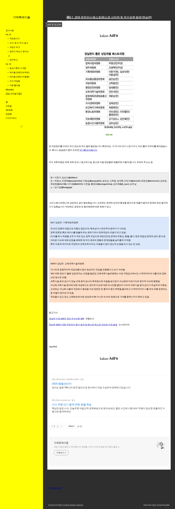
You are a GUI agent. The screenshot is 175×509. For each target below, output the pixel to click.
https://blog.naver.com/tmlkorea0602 (65, 379)
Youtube (73, 505)
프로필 (9, 106)
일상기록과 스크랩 (17, 68)
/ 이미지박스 (11, 118)
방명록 (9, 114)
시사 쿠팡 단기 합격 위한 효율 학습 (72, 404)
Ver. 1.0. (8, 64)
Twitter (59, 505)
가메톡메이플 (21, 17)
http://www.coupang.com (61, 400)
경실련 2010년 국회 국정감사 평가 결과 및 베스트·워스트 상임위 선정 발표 (83, 324)
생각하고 (13, 60)
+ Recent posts (55, 488)
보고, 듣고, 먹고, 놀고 (18, 43)
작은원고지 (14, 38)
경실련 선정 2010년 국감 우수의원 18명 (66, 318)
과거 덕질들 (14, 81)
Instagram (79, 505)
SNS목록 (9, 110)
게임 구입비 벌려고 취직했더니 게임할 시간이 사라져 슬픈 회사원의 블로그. (87, 447)
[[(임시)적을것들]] (14, 94)
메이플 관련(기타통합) (19, 77)
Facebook (66, 505)
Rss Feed (51, 505)
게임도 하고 (14, 47)
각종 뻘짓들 (14, 85)
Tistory (153, 505)
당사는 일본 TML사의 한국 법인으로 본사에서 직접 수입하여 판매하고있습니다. (91, 387)
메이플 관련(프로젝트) (19, 72)
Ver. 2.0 (8, 34)
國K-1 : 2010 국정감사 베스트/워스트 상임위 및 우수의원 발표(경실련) (109, 17)
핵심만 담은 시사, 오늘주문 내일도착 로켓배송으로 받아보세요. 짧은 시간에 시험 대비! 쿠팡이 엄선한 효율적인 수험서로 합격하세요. (108, 410)
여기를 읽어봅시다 (88, 150)
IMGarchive (10, 89)
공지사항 (10, 30)
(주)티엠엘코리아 (61, 383)
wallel (167, 505)
